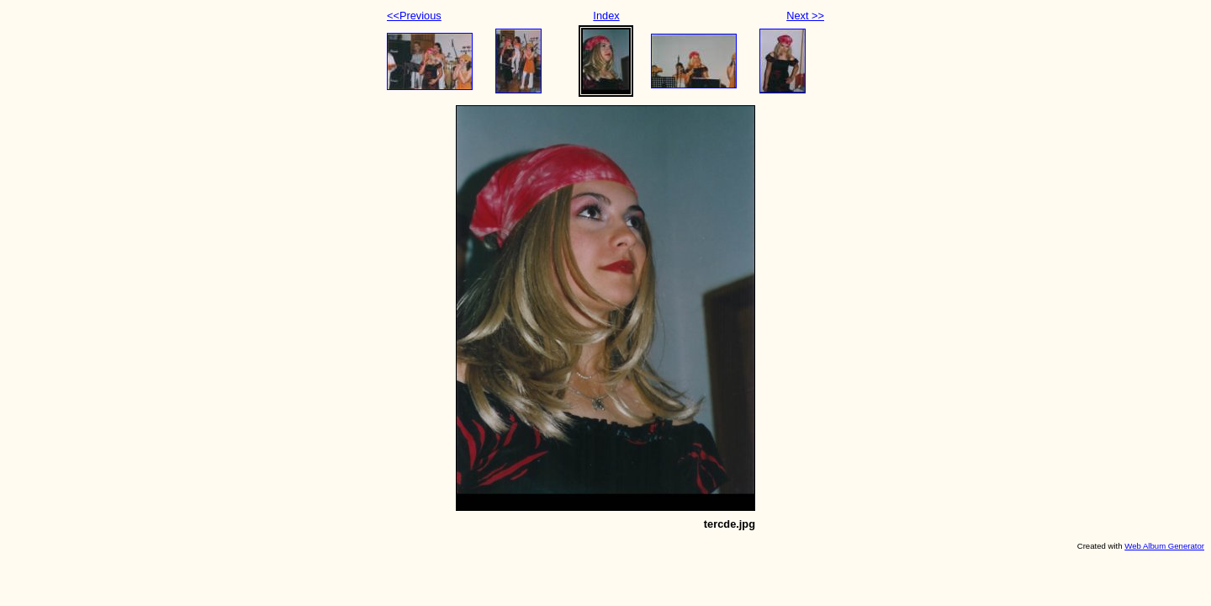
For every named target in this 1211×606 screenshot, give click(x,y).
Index (606, 15)
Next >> (805, 15)
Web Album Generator (1164, 545)
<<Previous (414, 15)
